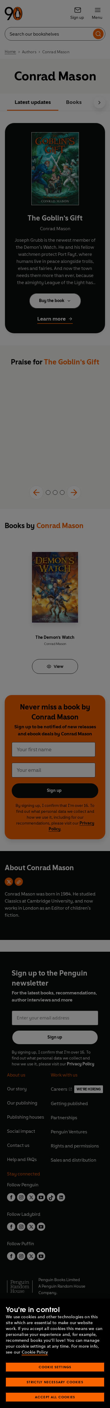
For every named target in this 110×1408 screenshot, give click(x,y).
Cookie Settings (55, 1374)
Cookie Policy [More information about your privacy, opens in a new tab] (35, 1359)
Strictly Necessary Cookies (55, 1389)
